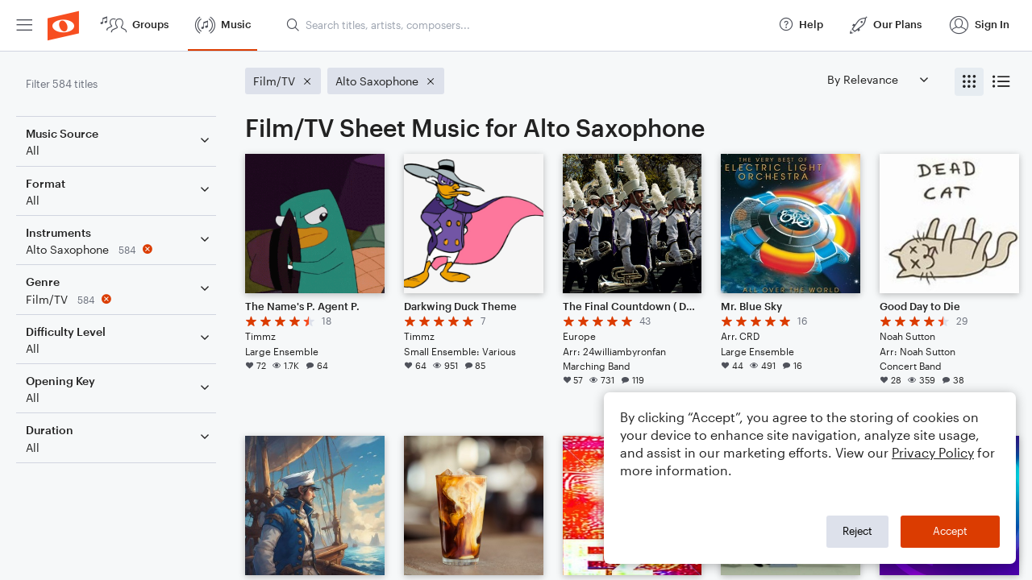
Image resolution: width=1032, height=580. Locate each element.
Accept (950, 530)
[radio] (969, 82)
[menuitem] (24, 25)
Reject (857, 530)
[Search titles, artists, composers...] (525, 25)
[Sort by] (877, 79)
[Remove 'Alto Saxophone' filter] (119, 249)
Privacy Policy (933, 452)
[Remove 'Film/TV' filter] (119, 299)
